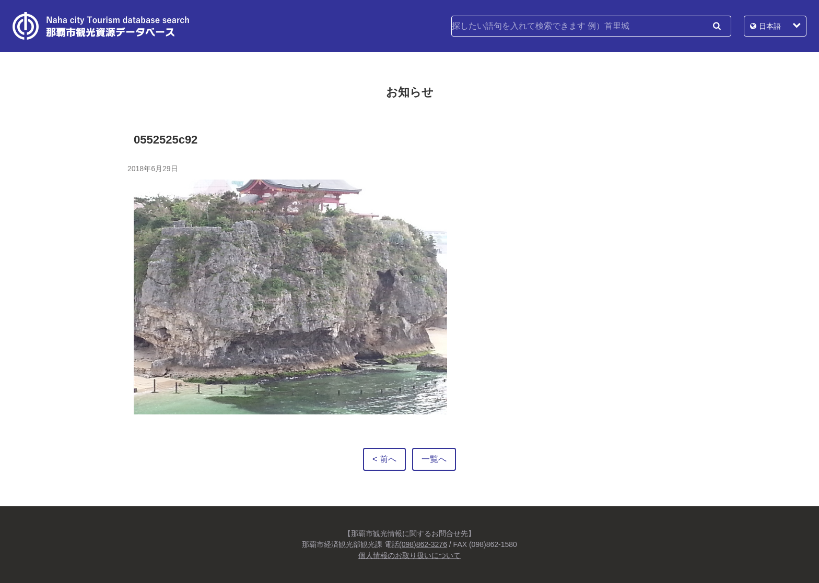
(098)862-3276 (423, 544)
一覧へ (434, 459)
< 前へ (384, 459)
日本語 (770, 26)
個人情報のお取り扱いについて (409, 555)
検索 (717, 26)
